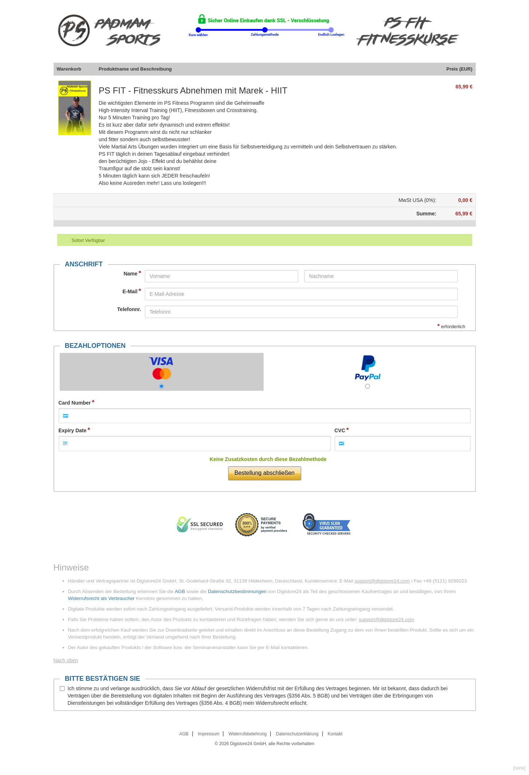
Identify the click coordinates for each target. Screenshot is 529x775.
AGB (180, 591)
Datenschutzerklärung (297, 733)
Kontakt (335, 733)
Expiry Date (73, 430)
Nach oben (66, 660)
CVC (340, 430)
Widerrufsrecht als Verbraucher (101, 598)
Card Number (75, 403)
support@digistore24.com (382, 581)
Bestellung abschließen (264, 473)
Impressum (208, 733)
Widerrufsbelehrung (248, 733)
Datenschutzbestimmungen (237, 591)
